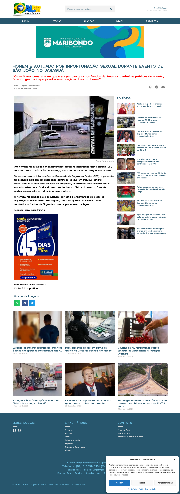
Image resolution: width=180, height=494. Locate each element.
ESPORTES (152, 21)
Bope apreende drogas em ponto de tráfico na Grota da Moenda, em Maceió (88, 349)
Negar (142, 483)
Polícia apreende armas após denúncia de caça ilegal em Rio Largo (151, 189)
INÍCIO (25, 21)
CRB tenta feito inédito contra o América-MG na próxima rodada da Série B (151, 147)
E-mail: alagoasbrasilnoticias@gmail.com (90, 462)
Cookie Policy (133, 489)
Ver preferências (165, 483)
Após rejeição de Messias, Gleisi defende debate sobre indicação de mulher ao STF (151, 216)
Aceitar (119, 483)
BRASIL (120, 21)
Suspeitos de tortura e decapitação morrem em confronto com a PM (148, 161)
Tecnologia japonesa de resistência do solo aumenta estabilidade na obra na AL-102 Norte (142, 403)
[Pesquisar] (111, 9)
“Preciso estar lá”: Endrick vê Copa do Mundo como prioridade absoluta (149, 133)
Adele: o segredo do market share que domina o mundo (149, 105)
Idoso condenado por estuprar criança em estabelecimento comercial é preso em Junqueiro (151, 230)
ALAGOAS (89, 21)
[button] (174, 459)
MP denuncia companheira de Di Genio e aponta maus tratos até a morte (88, 402)
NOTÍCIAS (56, 21)
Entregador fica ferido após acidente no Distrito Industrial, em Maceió (36, 402)
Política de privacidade (147, 489)
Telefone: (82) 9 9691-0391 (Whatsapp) (90, 466)
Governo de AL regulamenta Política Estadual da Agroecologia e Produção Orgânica (139, 350)
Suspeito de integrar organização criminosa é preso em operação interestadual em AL (37, 349)
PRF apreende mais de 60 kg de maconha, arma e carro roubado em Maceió (151, 175)
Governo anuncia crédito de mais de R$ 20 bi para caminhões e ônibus (149, 119)
